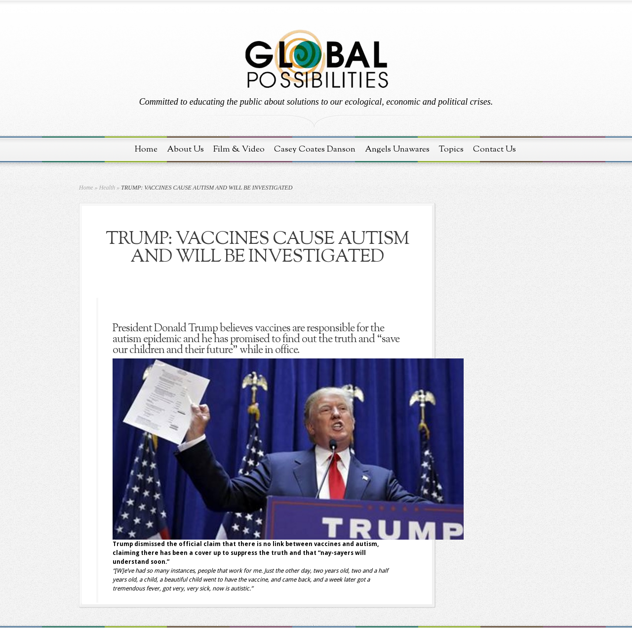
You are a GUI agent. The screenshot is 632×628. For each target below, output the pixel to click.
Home (146, 149)
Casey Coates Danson (315, 149)
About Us (185, 149)
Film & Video (239, 149)
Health (107, 187)
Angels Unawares (397, 149)
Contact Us (494, 149)
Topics (451, 149)
